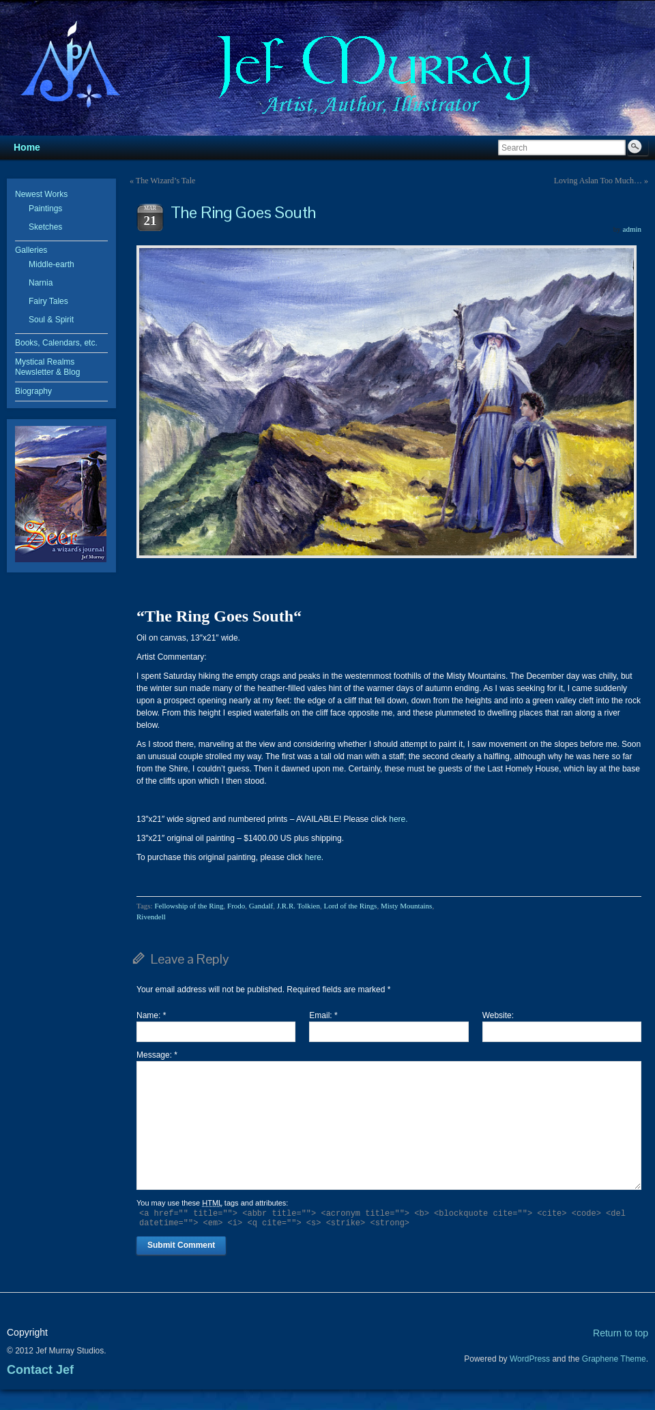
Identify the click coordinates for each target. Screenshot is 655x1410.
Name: (151, 1015)
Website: (498, 1015)
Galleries (31, 250)
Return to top (620, 1333)
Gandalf (261, 906)
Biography (33, 391)
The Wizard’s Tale (166, 180)
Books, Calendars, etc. (56, 343)
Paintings (45, 208)
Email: (323, 1015)
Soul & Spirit (51, 319)
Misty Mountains (406, 906)
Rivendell (151, 917)
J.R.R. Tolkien (298, 906)
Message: (156, 1055)
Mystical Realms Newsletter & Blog (47, 367)
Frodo (236, 906)
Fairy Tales (48, 301)
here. (398, 819)
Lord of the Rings (350, 906)
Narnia (41, 283)
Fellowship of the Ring (188, 906)
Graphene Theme (614, 1359)
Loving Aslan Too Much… (598, 180)
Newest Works (41, 194)
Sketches (45, 227)
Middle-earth (51, 264)
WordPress (530, 1359)
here (313, 857)
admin (632, 229)
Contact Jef (40, 1370)
